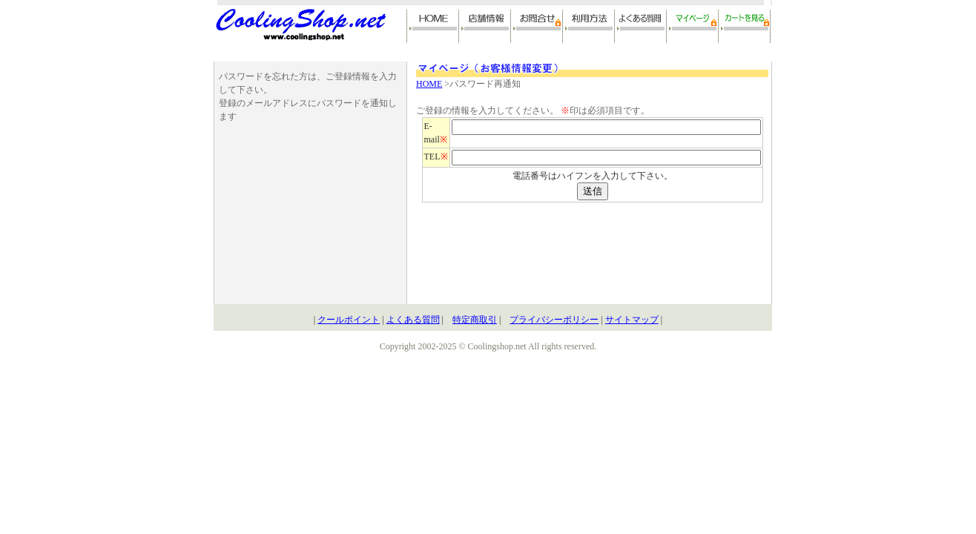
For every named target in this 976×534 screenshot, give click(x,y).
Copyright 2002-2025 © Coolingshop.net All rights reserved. (488, 346)
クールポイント (348, 319)
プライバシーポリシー (554, 319)
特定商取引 (474, 319)
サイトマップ (632, 319)
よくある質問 (413, 319)
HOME (429, 84)
